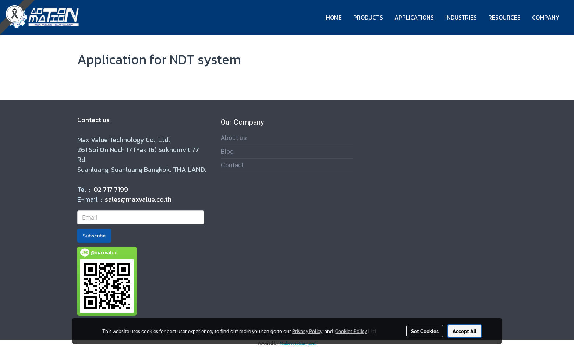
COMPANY (545, 17)
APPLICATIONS (414, 17)
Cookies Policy (351, 330)
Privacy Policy (307, 330)
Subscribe (94, 236)
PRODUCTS (368, 17)
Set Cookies (425, 330)
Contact (232, 165)
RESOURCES (504, 17)
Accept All (464, 330)
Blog (227, 151)
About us (234, 138)
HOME (334, 17)
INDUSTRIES (461, 17)
